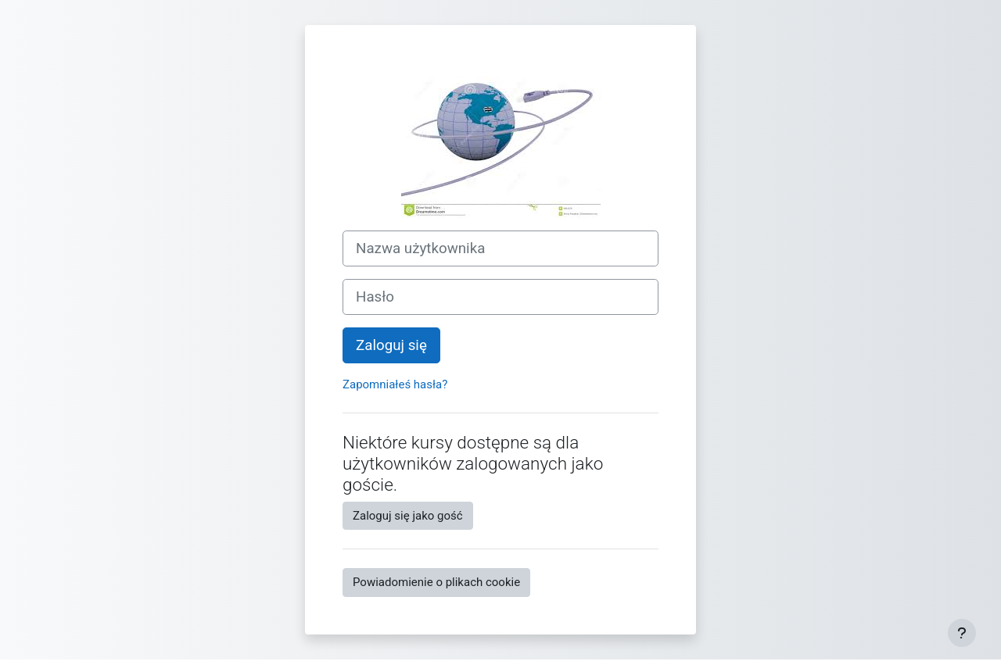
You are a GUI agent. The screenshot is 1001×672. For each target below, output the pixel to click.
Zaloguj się (391, 345)
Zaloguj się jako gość (408, 516)
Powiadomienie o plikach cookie (436, 582)
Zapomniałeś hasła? (395, 384)
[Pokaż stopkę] (962, 633)
